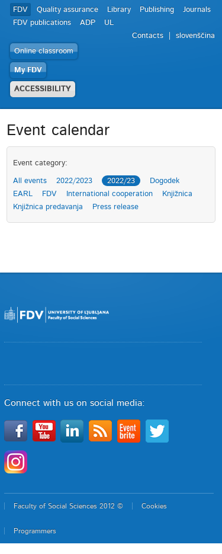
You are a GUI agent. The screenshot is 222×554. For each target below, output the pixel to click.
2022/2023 (74, 181)
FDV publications (42, 23)
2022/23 (121, 181)
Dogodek (164, 181)
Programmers (35, 530)
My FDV (28, 70)
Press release (115, 207)
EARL (23, 194)
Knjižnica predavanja (48, 207)
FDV (20, 10)
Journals (197, 10)
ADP (87, 23)
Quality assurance (67, 10)
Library (119, 10)
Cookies (154, 506)
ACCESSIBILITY (42, 89)
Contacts (147, 36)
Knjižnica (177, 194)
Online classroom (43, 51)
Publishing (157, 10)
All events (30, 181)
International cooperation (109, 194)
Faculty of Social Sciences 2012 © (68, 506)
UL (109, 23)
